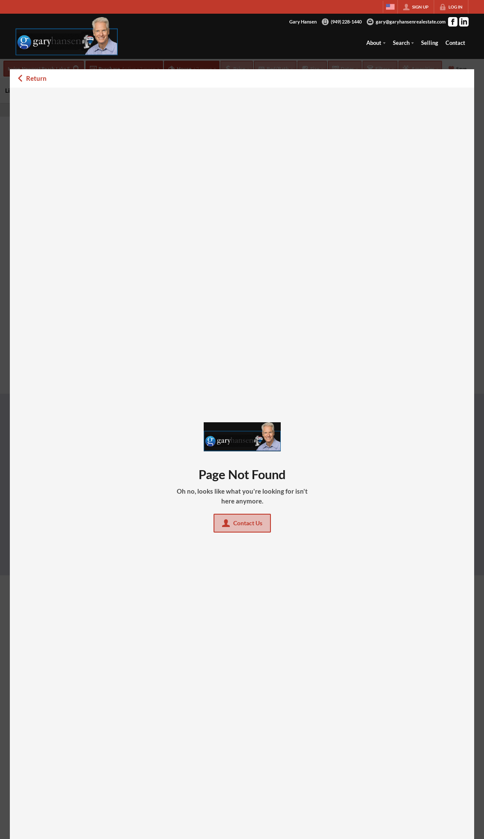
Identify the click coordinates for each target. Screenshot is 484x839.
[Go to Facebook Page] (452, 21)
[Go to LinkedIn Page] (464, 21)
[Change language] (390, 7)
